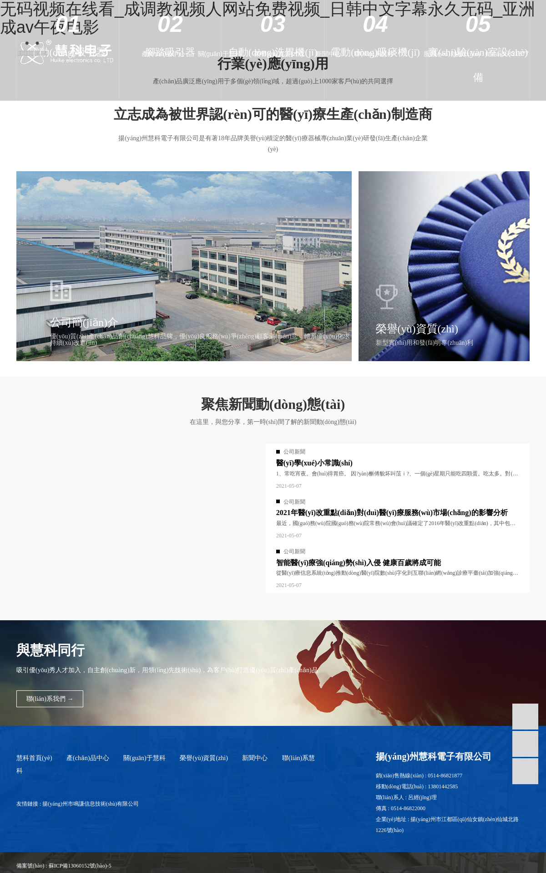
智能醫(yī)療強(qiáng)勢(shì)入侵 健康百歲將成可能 (358, 563)
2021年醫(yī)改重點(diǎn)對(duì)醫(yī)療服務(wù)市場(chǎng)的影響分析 (392, 512)
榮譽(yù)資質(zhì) (286, 53)
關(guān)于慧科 (229, 53)
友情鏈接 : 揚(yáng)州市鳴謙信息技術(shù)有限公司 (77, 804)
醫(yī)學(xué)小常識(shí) (314, 463)
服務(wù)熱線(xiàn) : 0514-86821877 (476, 53)
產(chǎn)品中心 (176, 53)
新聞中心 (333, 53)
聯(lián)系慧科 (375, 53)
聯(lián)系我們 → (50, 698)
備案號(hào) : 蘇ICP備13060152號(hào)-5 (63, 866)
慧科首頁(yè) (34, 758)
